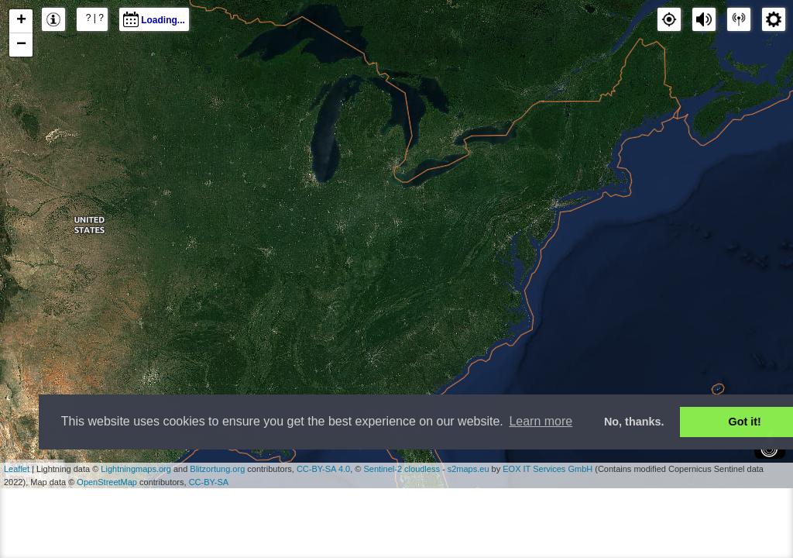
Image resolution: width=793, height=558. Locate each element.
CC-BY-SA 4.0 (323, 469)
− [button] (21, 45)
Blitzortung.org (217, 469)
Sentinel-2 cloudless (401, 469)
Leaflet (16, 469)
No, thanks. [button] (634, 421)
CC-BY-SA (209, 482)
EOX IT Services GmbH (547, 469)
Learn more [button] (540, 421)
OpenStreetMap (107, 482)
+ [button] (21, 21)
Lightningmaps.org (136, 469)
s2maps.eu (468, 469)
